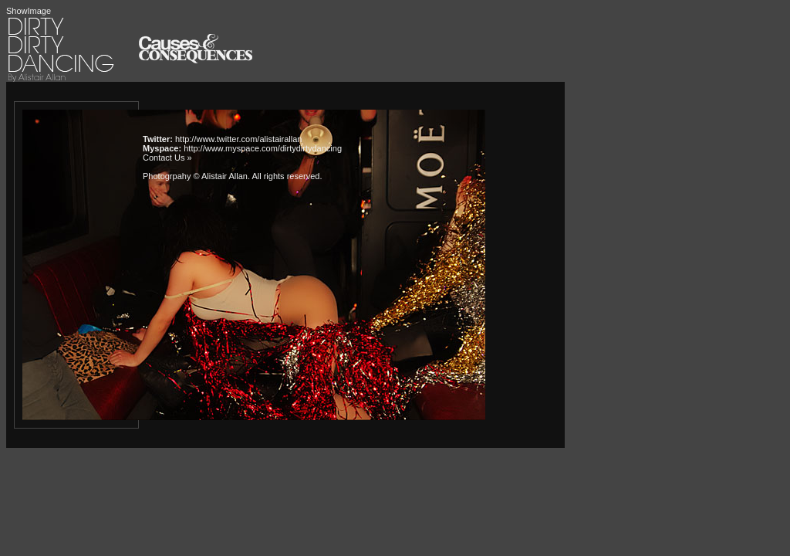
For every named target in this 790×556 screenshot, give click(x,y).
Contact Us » (167, 157)
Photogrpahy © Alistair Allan (195, 176)
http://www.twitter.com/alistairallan (238, 139)
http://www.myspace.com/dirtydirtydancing (263, 148)
